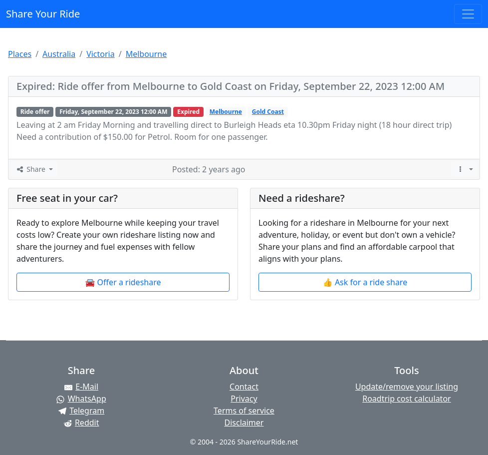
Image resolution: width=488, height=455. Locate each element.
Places (19, 53)
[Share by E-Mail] (81, 387)
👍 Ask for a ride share (365, 282)
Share (31, 169)
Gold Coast (268, 111)
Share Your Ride (43, 13)
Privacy (244, 398)
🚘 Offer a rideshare (123, 282)
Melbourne (146, 53)
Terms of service (244, 410)
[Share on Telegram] (81, 411)
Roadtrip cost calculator (406, 398)
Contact (244, 386)
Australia (58, 53)
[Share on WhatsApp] (81, 399)
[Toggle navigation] (468, 14)
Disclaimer (243, 422)
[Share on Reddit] (81, 423)
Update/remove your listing (406, 386)
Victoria (100, 53)
